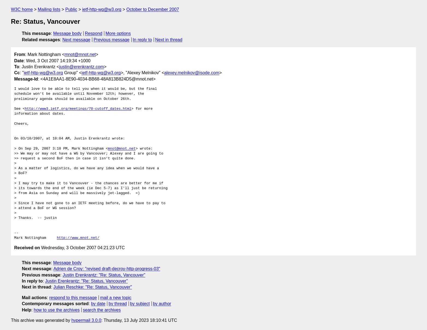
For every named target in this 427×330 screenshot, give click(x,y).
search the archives (102, 310)
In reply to (142, 39)
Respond (93, 33)
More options (118, 33)
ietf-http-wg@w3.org (101, 9)
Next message (76, 39)
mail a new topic (116, 297)
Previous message (112, 39)
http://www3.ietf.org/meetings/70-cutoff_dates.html (78, 108)
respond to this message (73, 297)
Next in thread (168, 39)
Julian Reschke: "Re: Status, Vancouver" (93, 287)
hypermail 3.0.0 (86, 320)
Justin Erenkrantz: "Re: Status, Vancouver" (104, 275)
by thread (118, 303)
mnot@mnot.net (80, 54)
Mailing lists (49, 9)
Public (71, 9)
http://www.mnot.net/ (78, 238)
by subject (140, 303)
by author (162, 303)
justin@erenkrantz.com (81, 66)
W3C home (22, 9)
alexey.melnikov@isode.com (191, 72)
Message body (67, 33)
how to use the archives (57, 310)
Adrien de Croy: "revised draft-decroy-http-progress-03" (107, 268)
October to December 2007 (152, 9)
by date (98, 303)
